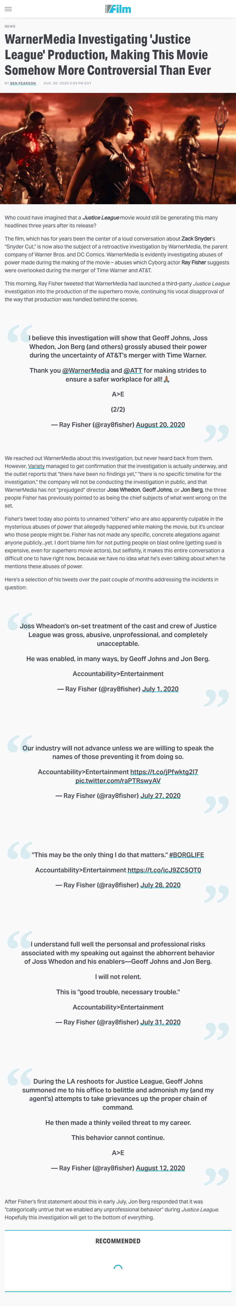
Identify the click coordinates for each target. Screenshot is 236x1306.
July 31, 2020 (160, 1022)
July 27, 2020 (160, 795)
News (10, 26)
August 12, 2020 (160, 1168)
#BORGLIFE (186, 855)
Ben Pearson (23, 83)
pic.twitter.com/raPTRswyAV (118, 781)
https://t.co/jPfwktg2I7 (164, 772)
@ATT (133, 370)
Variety (36, 466)
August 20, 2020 (160, 424)
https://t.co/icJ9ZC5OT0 (164, 870)
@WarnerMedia (86, 370)
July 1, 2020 (160, 689)
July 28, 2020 (160, 885)
